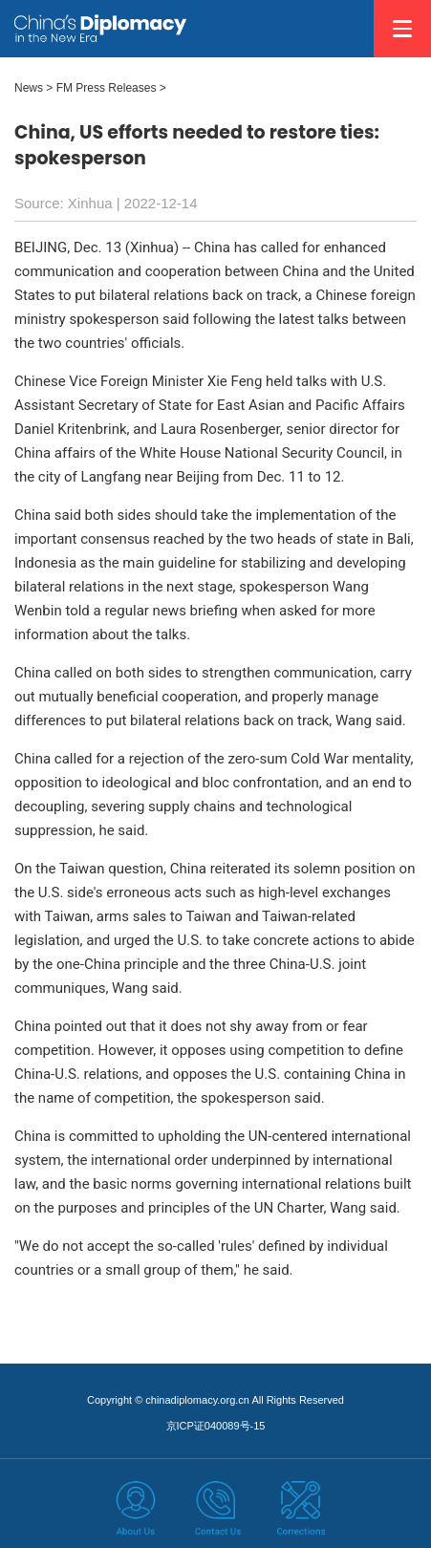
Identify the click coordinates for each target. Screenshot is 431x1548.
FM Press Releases (106, 88)
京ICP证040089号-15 (216, 1425)
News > (33, 88)
